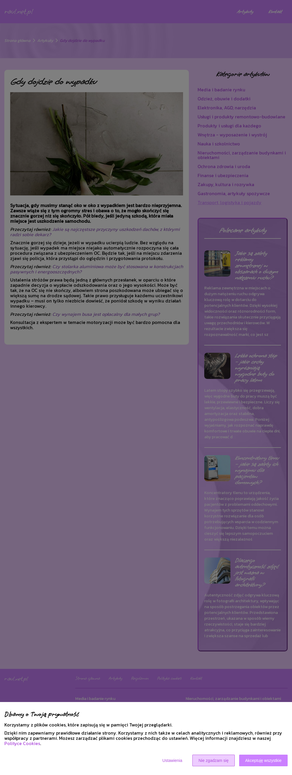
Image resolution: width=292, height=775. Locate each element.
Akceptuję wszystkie (263, 760)
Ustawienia (172, 760)
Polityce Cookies (22, 743)
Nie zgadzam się (213, 760)
